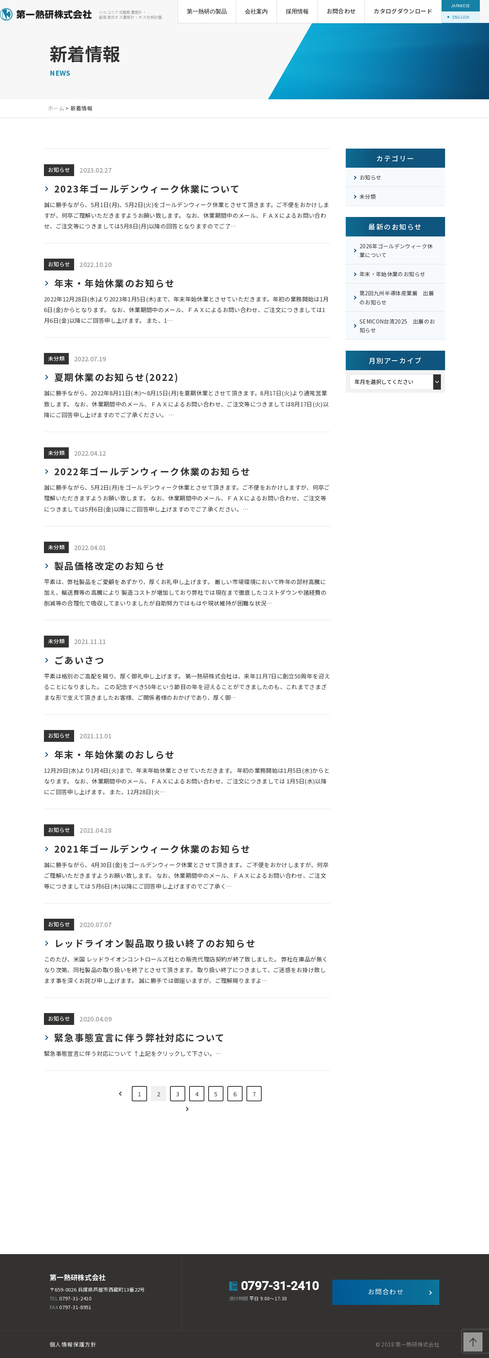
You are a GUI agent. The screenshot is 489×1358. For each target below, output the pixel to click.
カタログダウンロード (403, 11)
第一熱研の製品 (207, 11)
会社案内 (256, 11)
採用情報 (297, 11)
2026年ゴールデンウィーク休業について (395, 250)
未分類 (367, 196)
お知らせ (370, 177)
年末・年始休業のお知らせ (392, 274)
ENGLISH (460, 17)
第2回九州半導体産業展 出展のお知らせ (396, 297)
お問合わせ (341, 11)
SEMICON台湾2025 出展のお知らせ (397, 325)
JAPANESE (460, 5)
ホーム (56, 108)
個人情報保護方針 (73, 1344)
